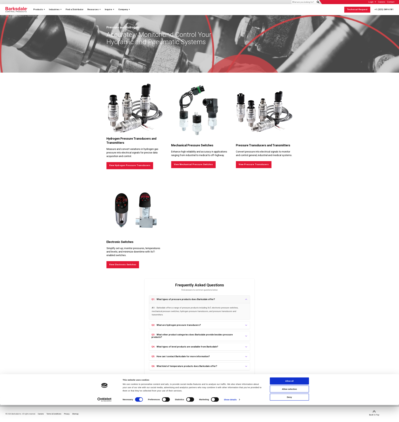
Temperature (89, 388)
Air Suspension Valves (239, 391)
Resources (93, 9)
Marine (306, 391)
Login (370, 2)
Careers (381, 2)
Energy (249, 388)
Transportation (366, 388)
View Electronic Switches (124, 266)
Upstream (261, 391)
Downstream (282, 391)
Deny (289, 414)
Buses (365, 391)
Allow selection (289, 406)
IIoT (22, 391)
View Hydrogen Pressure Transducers (130, 166)
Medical (314, 391)
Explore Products (18, 16)
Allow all (289, 398)
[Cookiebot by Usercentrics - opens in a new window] (104, 417)
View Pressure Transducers (254, 165)
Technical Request (357, 9)
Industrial (294, 388)
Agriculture (324, 391)
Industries (54, 9)
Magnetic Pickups (157, 391)
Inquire (108, 9)
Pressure (25, 388)
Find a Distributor (75, 9)
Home (7, 16)
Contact (390, 2)
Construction (336, 391)
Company (123, 9)
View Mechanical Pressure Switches (194, 165)
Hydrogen (251, 391)
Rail (360, 391)
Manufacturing (350, 391)
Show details (230, 416)
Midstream (271, 391)
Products (38, 9)
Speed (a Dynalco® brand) (162, 388)
